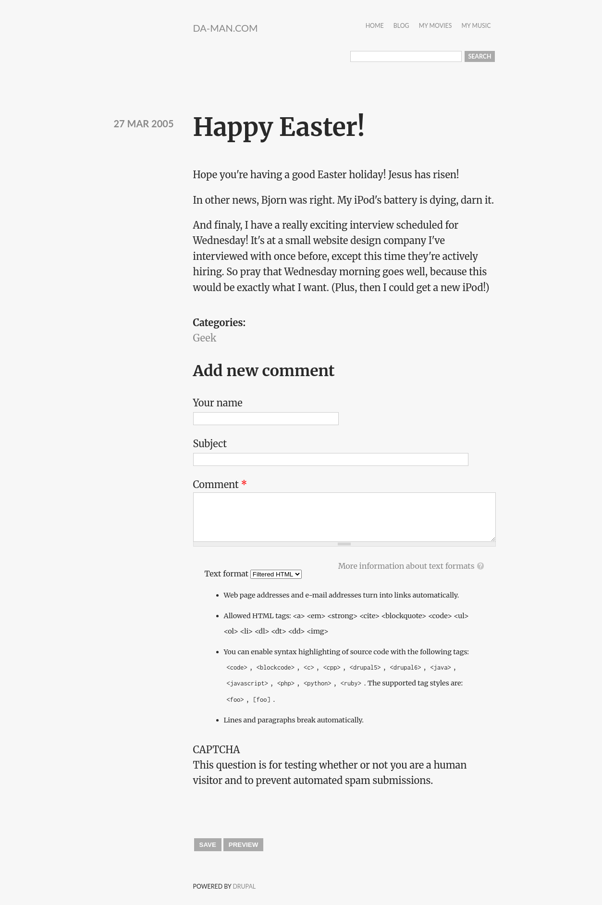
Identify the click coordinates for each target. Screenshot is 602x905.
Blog (401, 26)
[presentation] (266, 807)
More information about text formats (406, 566)
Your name (218, 403)
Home (375, 26)
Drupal (244, 886)
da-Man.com (225, 28)
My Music (476, 26)
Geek (205, 338)
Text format (227, 573)
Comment (220, 484)
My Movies (435, 26)
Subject (210, 444)
